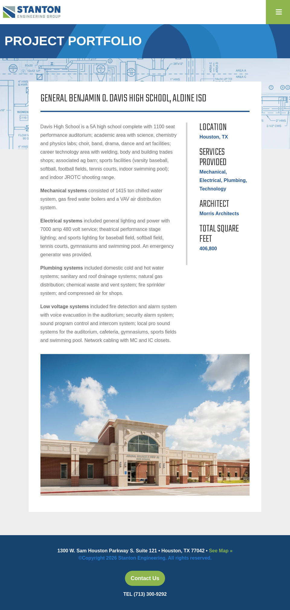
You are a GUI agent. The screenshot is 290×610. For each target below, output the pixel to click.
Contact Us (145, 578)
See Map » (220, 550)
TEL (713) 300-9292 (145, 594)
